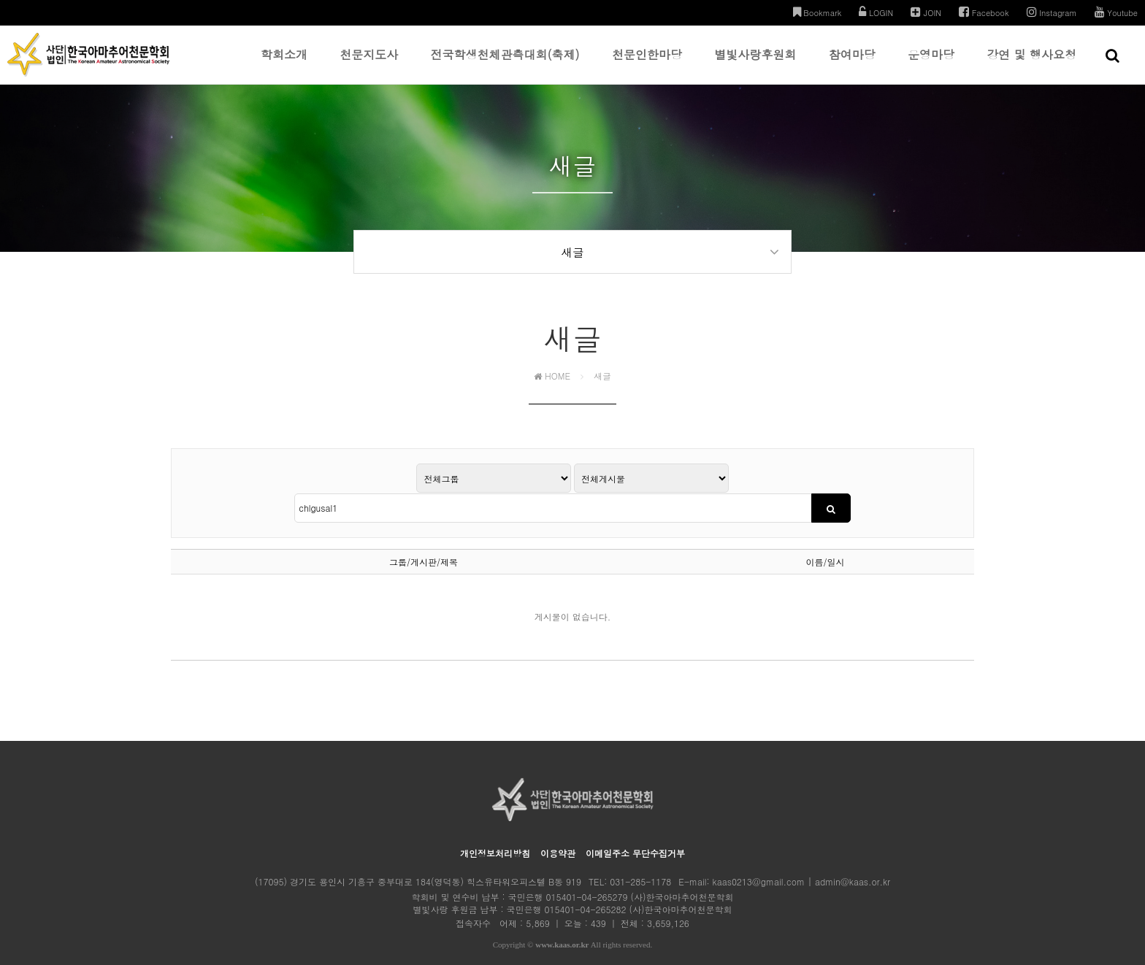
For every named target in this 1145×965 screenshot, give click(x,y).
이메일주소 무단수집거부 (635, 832)
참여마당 (852, 65)
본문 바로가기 (0, 0)
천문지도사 (369, 65)
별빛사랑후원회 (755, 65)
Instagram (1052, 12)
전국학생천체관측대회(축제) (505, 65)
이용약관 (557, 832)
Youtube (1116, 12)
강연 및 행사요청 (1031, 65)
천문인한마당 (647, 65)
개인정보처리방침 (495, 832)
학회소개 (284, 65)
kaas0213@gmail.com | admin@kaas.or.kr (801, 861)
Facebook (984, 12)
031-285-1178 (640, 861)
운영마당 (931, 65)
